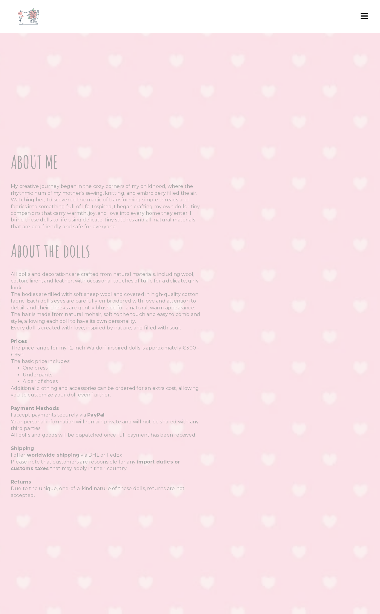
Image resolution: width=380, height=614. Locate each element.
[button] (364, 16)
